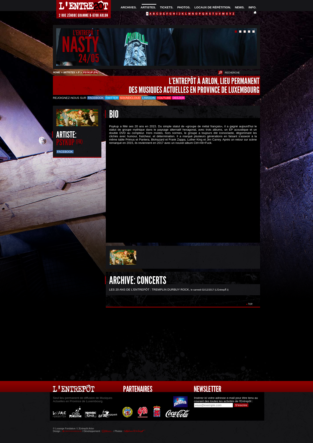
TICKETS (166, 7)
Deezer (178, 97)
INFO (251, 7)
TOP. (250, 304)
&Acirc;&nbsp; (179, 189)
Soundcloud (130, 97)
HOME (56, 72)
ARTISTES (148, 7)
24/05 (88, 58)
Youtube (164, 97)
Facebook (96, 97)
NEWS (239, 7)
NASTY (80, 44)
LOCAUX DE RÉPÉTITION (212, 7)
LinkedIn (148, 97)
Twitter (111, 97)
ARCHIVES (128, 7)
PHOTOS (183, 7)
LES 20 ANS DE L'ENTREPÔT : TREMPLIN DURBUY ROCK (149, 289)
